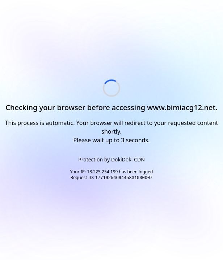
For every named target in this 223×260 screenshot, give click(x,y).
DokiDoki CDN (128, 159)
